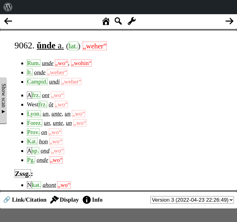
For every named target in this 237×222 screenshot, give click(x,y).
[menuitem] (8, 7)
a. (50, 45)
